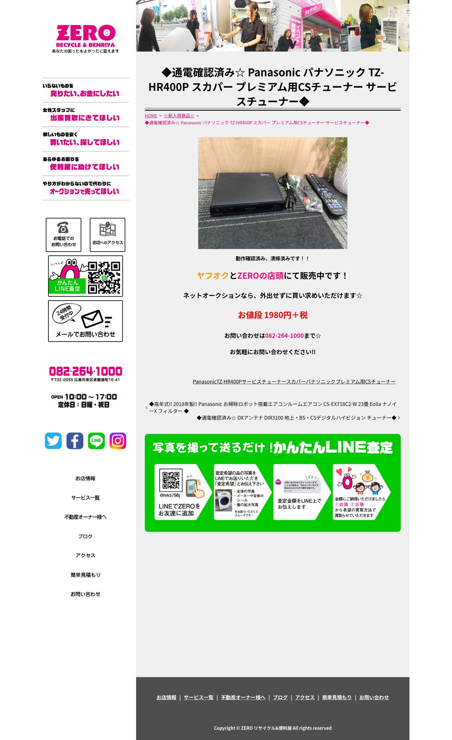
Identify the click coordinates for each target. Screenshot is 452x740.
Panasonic (205, 381)
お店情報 (166, 697)
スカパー (296, 381)
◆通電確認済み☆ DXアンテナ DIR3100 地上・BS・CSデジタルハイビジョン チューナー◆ (297, 417)
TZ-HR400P (229, 381)
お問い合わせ (374, 697)
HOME (151, 115)
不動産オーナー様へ (243, 697)
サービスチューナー (264, 381)
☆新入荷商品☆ (179, 115)
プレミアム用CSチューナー (366, 381)
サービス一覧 (199, 697)
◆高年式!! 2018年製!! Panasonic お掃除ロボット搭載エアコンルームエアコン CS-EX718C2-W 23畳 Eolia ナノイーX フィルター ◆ (273, 407)
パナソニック (321, 381)
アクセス (305, 697)
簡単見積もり (337, 697)
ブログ (280, 697)
